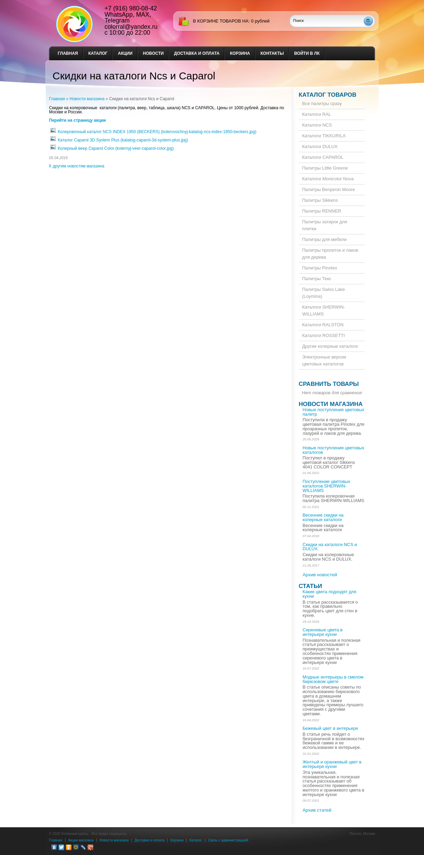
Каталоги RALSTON (323, 324)
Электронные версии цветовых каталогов (324, 360)
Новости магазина (87, 98)
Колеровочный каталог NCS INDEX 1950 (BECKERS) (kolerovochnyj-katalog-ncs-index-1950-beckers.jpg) (157, 131)
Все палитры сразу (322, 103)
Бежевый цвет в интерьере (330, 728)
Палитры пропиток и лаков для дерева (330, 254)
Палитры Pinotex (319, 267)
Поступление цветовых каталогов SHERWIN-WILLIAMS (326, 486)
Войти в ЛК (307, 53)
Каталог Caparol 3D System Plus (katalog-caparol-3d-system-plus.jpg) (123, 140)
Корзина (240, 53)
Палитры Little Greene (325, 168)
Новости (153, 53)
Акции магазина (81, 840)
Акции (125, 53)
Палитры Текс (316, 278)
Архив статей (317, 810)
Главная (68, 53)
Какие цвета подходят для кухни (329, 594)
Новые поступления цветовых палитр (333, 412)
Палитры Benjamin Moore (328, 189)
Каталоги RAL (316, 114)
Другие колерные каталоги (330, 346)
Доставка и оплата (196, 53)
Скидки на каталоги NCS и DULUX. (330, 547)
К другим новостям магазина (76, 166)
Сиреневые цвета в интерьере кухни (323, 632)
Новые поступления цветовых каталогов (333, 450)
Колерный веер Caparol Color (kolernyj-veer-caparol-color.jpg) (116, 148)
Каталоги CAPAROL (323, 157)
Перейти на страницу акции (77, 120)
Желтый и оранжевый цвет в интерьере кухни (332, 764)
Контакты (272, 53)
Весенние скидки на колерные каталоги (323, 517)
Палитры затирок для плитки (324, 225)
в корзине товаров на (221, 21)
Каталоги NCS (317, 125)
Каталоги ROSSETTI (323, 335)
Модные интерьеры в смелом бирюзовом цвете (333, 679)
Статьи (310, 586)
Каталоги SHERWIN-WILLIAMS (323, 310)
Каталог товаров (328, 95)
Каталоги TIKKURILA (324, 135)
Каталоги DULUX (320, 146)
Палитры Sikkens (320, 200)
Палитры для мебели (324, 239)
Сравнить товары (329, 384)
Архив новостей (320, 574)
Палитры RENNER (321, 211)
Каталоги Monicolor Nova (328, 178)
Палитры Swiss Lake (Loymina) (323, 293)
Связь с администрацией (228, 840)
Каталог (97, 53)
